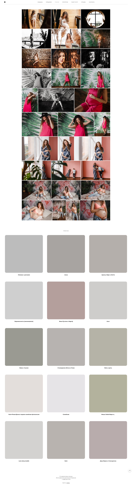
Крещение (49, 2)
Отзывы (83, 2)
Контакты (91, 2)
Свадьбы (40, 2)
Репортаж (65, 2)
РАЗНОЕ (57, 2)
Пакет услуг (74, 2)
